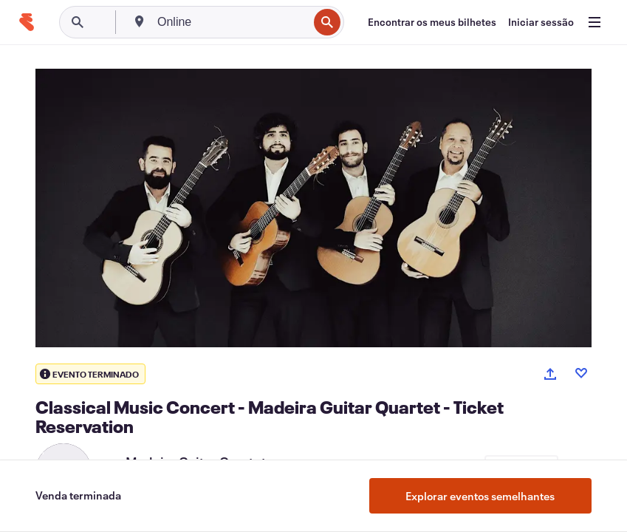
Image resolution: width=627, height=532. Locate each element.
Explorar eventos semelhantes (480, 495)
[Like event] (581, 373)
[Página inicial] (26, 22)
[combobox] (231, 22)
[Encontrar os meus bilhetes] (432, 22)
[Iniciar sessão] (541, 22)
